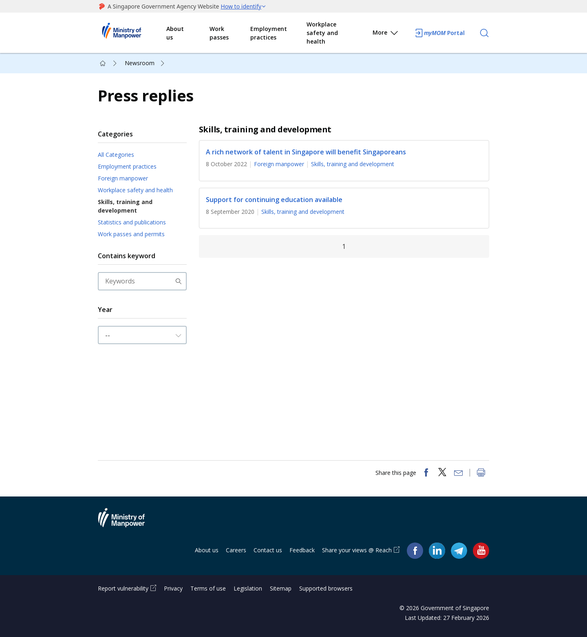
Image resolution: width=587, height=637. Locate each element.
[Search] (484, 33)
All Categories (116, 154)
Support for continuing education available (274, 199)
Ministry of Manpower (127, 522)
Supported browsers (326, 588)
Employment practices (268, 33)
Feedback (302, 550)
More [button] (386, 34)
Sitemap (280, 588)
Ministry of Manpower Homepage (132, 33)
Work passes (219, 33)
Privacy (173, 588)
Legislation (248, 588)
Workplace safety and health (322, 32)
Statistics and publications (132, 222)
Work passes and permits (131, 234)
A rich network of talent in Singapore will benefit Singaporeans (306, 151)
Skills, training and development (125, 206)
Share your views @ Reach (357, 550)
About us (175, 33)
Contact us (268, 550)
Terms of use (208, 588)
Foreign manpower (123, 178)
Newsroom (139, 63)
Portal (439, 33)
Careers (236, 550)
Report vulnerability (123, 588)
